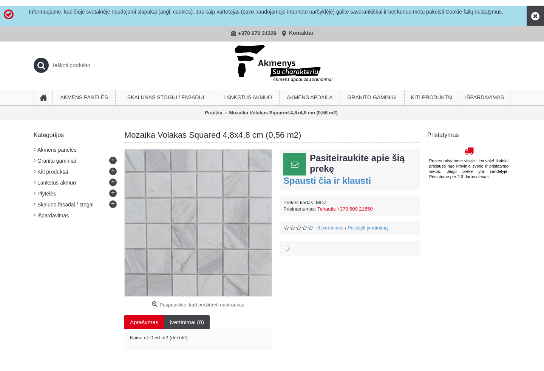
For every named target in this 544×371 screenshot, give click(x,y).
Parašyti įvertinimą (368, 228)
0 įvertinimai (330, 228)
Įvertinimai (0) (187, 322)
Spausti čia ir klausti (327, 180)
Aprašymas (144, 322)
